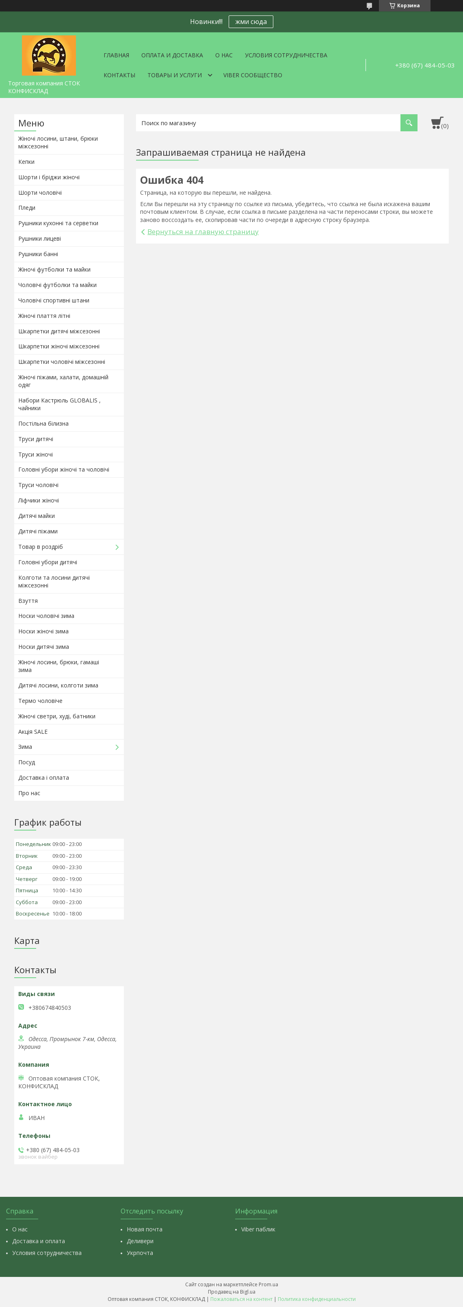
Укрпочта (140, 1253)
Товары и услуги (174, 75)
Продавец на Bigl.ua (231, 1291)
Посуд (26, 762)
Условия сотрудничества (286, 55)
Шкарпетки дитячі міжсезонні (59, 331)
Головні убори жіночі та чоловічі (63, 469)
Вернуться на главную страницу (203, 231)
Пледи (26, 207)
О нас (224, 55)
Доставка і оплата (43, 777)
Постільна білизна (43, 423)
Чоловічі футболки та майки (57, 285)
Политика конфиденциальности (317, 1299)
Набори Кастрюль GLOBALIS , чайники (59, 404)
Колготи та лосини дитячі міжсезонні (54, 581)
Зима (25, 746)
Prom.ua (268, 1284)
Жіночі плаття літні (44, 316)
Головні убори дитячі (47, 562)
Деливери (140, 1241)
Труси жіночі (35, 454)
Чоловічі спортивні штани (53, 300)
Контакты (119, 75)
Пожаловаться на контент (241, 1299)
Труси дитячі (35, 439)
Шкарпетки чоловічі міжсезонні (61, 361)
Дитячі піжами (38, 531)
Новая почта (144, 1229)
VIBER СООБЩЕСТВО (252, 75)
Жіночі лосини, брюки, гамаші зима (58, 666)
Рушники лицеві (39, 238)
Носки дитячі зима (43, 646)
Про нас (29, 793)
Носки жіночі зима (43, 631)
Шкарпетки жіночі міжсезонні (59, 346)
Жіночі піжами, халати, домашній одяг (63, 381)
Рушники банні (38, 254)
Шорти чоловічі (40, 192)
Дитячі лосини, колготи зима (58, 685)
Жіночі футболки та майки (54, 269)
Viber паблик (258, 1229)
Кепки (26, 161)
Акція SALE (33, 731)
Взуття (28, 601)
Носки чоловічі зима (46, 616)
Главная (116, 55)
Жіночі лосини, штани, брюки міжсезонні (58, 142)
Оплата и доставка (172, 55)
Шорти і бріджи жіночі (49, 177)
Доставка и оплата (38, 1241)
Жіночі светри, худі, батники (56, 716)
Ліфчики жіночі (38, 500)
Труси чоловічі (38, 485)
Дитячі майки (36, 516)
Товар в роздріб (40, 546)
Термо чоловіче (40, 701)
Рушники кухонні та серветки (58, 223)
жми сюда (251, 21)
